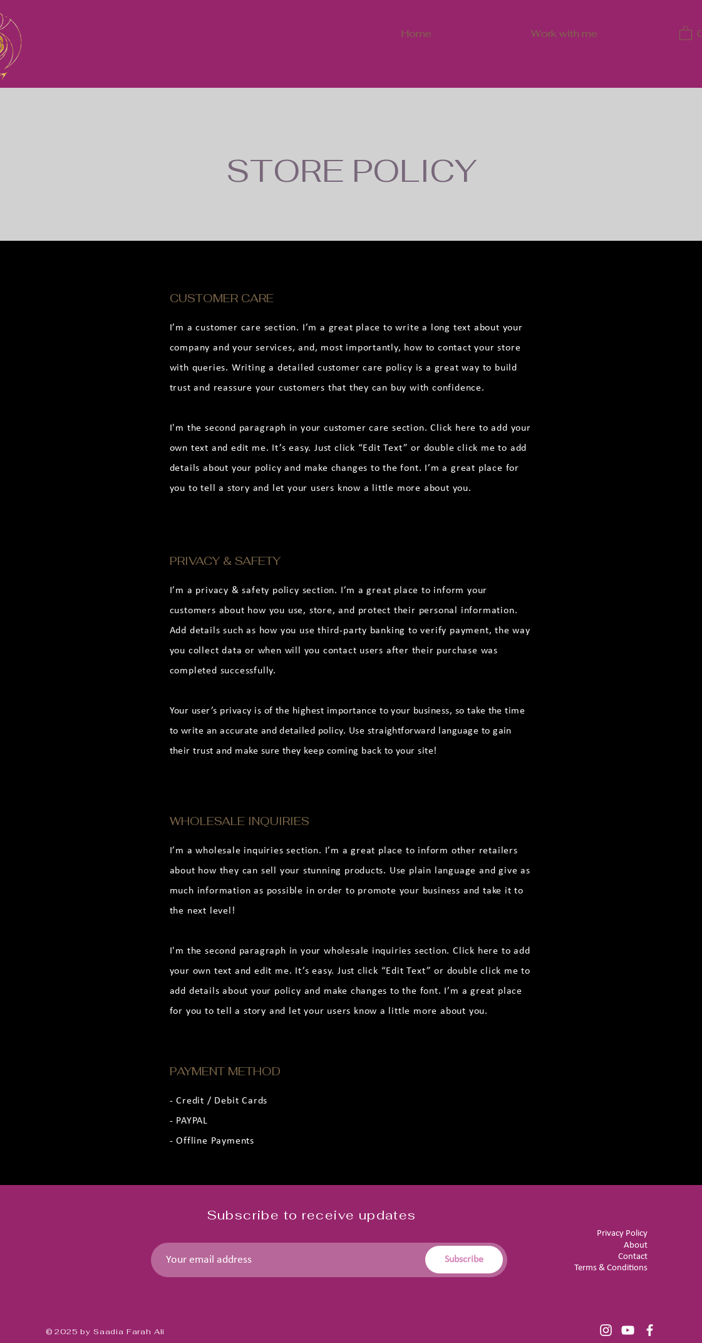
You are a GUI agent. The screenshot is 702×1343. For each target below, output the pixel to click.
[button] (685, 32)
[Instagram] (606, 1330)
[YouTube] (628, 1330)
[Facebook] (650, 1330)
